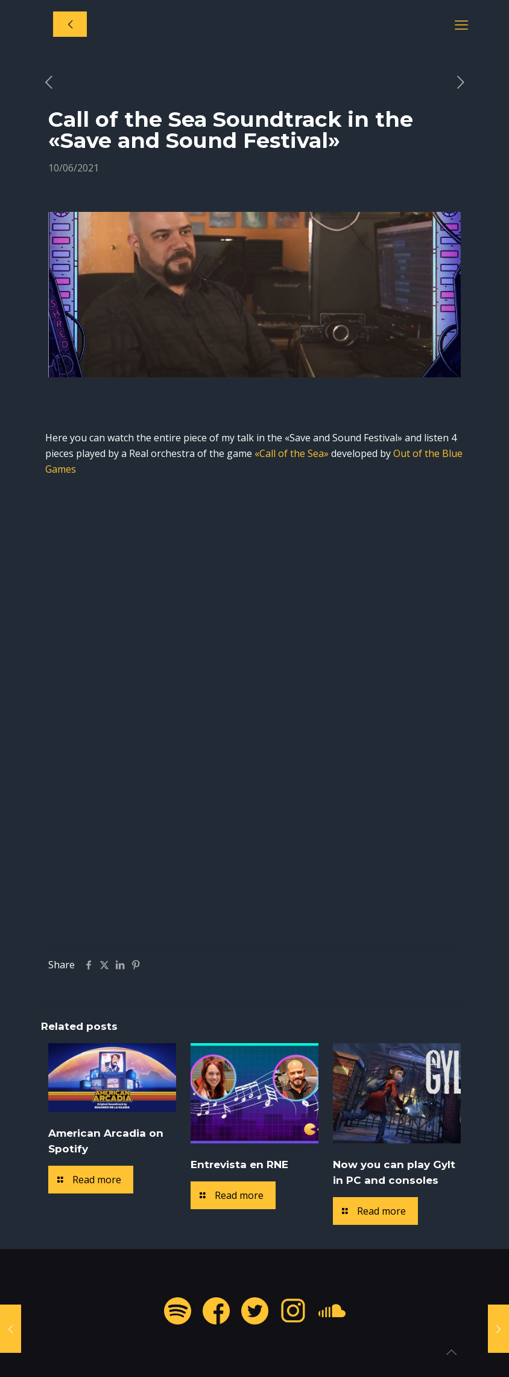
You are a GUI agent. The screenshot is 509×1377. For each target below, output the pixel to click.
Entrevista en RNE (239, 1164)
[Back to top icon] (451, 1352)
